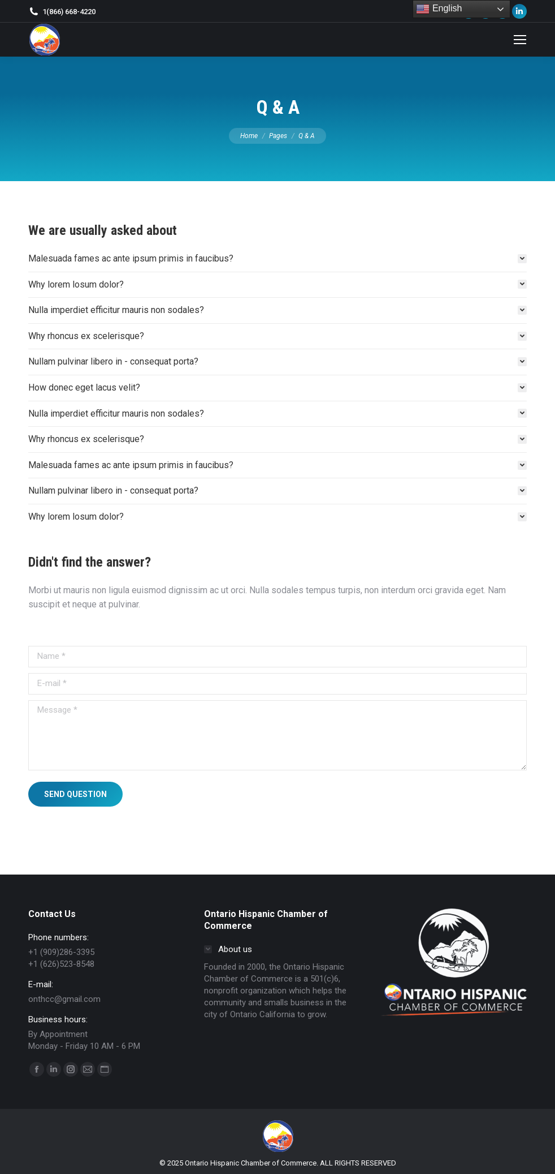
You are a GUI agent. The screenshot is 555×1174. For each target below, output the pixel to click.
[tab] (277, 258)
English (439, 9)
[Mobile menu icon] (520, 39)
